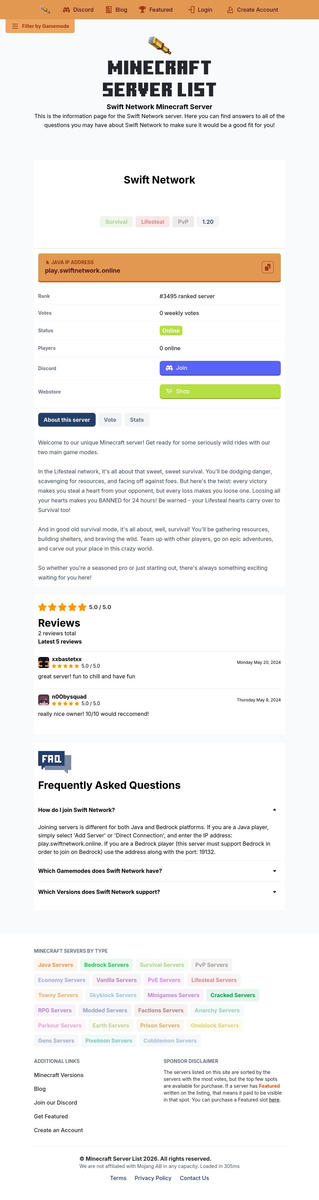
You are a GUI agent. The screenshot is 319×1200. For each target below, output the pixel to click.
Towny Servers (58, 995)
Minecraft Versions (59, 1075)
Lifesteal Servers (214, 979)
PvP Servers (211, 964)
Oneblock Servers (214, 1025)
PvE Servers (164, 979)
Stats (137, 419)
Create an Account (58, 1130)
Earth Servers (110, 1025)
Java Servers (55, 964)
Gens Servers (56, 1040)
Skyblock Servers (113, 995)
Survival (116, 221)
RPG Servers (55, 1010)
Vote (110, 419)
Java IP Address (69, 262)
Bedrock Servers (106, 964)
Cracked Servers (232, 995)
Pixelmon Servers (108, 1040)
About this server (67, 419)
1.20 (208, 221)
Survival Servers (161, 964)
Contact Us (194, 1178)
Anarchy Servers (217, 1010)
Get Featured (51, 1116)
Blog (40, 1088)
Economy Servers (62, 979)
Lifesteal (152, 221)
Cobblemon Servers (170, 1040)
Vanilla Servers (116, 979)
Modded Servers (104, 1010)
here (274, 1100)
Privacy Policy (153, 1178)
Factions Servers (161, 1010)
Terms (118, 1178)
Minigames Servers (173, 995)
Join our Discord (55, 1102)
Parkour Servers (60, 1025)
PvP (183, 221)
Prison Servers (160, 1025)
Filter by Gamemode (40, 26)
